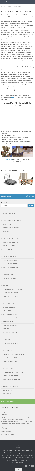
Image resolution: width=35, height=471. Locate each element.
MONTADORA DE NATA (10, 300)
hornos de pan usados (21, 453)
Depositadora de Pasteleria (24, 187)
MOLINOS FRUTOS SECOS (10, 325)
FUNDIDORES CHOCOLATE (11, 343)
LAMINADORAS (8, 350)
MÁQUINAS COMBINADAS (11, 292)
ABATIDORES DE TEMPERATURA (12, 220)
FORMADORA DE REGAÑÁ (10, 274)
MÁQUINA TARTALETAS (10, 361)
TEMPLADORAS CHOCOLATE (12, 379)
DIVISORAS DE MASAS (9, 253)
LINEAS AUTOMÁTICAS (7, 6)
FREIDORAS (7, 339)
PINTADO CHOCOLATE (10, 365)
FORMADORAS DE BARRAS (10, 267)
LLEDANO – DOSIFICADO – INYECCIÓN (14, 354)
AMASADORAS (7, 224)
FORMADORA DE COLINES (10, 271)
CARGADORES (8, 311)
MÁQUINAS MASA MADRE (10, 264)
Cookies (21, 462)
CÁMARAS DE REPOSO (9, 246)
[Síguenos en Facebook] (27, 196)
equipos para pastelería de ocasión (12, 452)
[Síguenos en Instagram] (30, 196)
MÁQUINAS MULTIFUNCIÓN (11, 296)
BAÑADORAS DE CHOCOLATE (11, 227)
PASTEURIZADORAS (9, 303)
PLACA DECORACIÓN (10, 368)
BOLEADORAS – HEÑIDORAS (11, 235)
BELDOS (13, 97)
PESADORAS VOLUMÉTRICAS (11, 386)
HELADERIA (6, 285)
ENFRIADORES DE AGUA (9, 256)
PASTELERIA (17, 6)
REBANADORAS (7, 390)
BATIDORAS (6, 231)
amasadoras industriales (8, 453)
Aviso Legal (27, 460)
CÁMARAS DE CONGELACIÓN (11, 238)
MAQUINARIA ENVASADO (10, 314)
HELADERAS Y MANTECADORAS (13, 289)
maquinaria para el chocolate (13, 457)
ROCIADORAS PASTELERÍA (11, 376)
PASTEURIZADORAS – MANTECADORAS (14, 383)
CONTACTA (8, 159)
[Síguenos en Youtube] (33, 196)
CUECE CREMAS (8, 336)
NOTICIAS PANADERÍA (9, 213)
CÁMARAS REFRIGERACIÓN (10, 242)
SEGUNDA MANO (7, 217)
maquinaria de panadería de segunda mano (20, 450)
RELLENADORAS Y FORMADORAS (13, 372)
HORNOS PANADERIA (9, 307)
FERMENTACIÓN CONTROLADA (11, 260)
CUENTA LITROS (7, 249)
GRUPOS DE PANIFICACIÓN (10, 282)
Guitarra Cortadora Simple (8, 187)
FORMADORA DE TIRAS (9, 278)
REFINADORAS (7, 394)
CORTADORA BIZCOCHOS (11, 332)
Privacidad (15, 462)
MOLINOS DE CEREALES (9, 321)
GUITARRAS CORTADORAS (11, 347)
